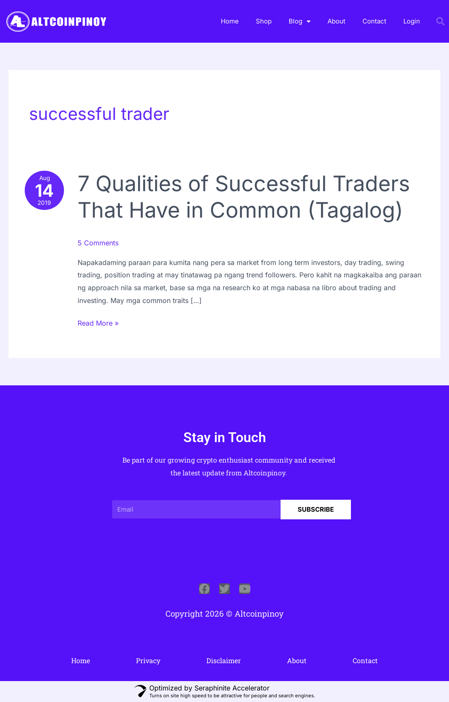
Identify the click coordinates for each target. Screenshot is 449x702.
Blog (299, 21)
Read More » (98, 322)
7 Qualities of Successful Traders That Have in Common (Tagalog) (244, 197)
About (336, 21)
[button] (440, 21)
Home (230, 21)
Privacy (148, 660)
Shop (264, 21)
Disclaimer (223, 660)
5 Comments (98, 243)
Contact (374, 21)
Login (411, 21)
